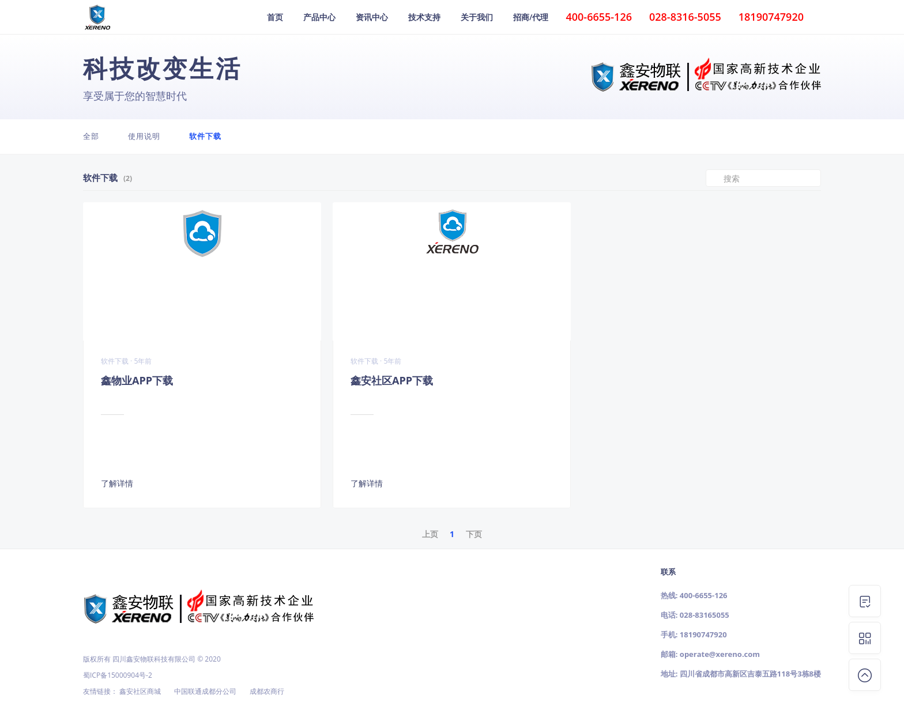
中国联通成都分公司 (205, 691)
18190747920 (703, 634)
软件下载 (205, 136)
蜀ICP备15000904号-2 (117, 675)
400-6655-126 (704, 595)
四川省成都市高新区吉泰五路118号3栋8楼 (750, 673)
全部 (91, 136)
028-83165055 (704, 615)
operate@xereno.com (720, 654)
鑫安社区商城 (140, 691)
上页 (430, 533)
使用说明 (144, 136)
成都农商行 (267, 691)
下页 (474, 533)
